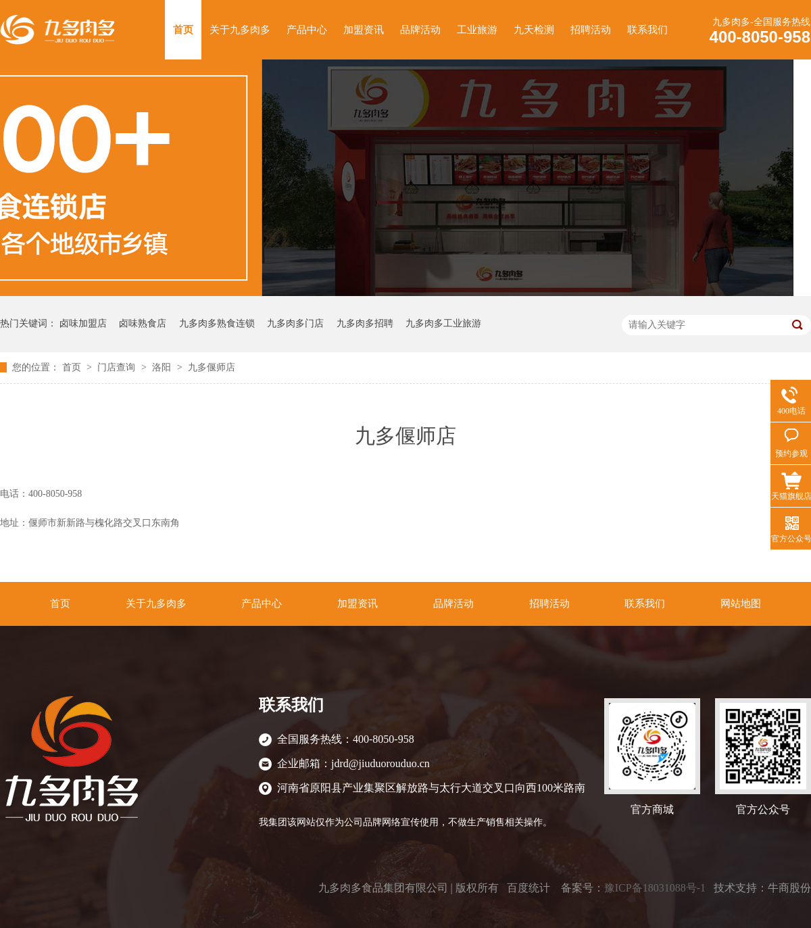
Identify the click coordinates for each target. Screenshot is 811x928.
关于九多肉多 (240, 29)
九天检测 (534, 29)
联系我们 (647, 29)
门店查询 (117, 367)
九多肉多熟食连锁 (217, 323)
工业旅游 (477, 29)
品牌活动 (420, 29)
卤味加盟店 (83, 323)
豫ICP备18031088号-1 (655, 888)
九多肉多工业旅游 (443, 323)
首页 (183, 29)
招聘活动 (590, 29)
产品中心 (307, 29)
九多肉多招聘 (365, 323)
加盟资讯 (363, 29)
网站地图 (740, 603)
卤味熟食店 (142, 323)
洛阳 (163, 367)
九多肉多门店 (295, 323)
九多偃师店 (211, 367)
